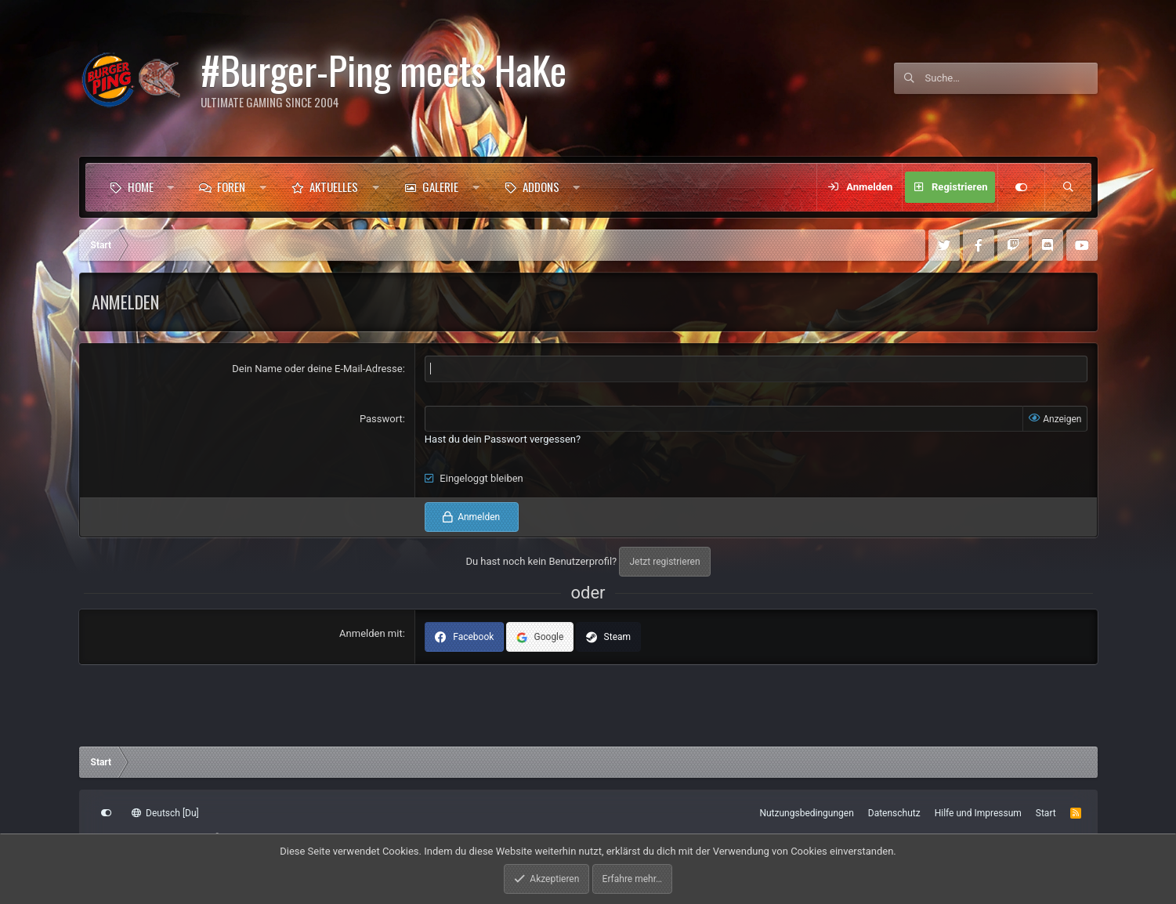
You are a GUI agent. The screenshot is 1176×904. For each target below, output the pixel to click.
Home (141, 186)
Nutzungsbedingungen (806, 813)
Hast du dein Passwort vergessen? (503, 439)
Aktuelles (333, 186)
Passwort (381, 419)
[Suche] (1011, 78)
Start (1046, 813)
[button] (170, 187)
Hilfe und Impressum (978, 813)
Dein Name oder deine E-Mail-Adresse (317, 368)
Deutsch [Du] (165, 813)
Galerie (440, 186)
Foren (231, 186)
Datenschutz (894, 813)
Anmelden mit (371, 633)
